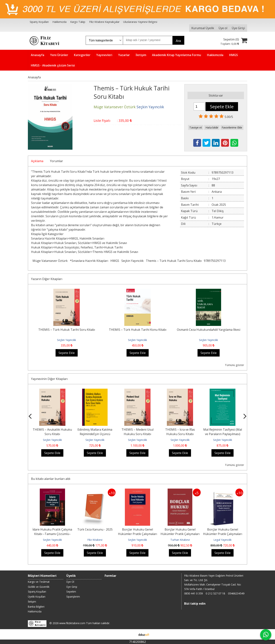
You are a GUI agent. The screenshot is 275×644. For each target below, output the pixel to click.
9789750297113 (215, 261)
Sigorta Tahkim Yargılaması (52, 429)
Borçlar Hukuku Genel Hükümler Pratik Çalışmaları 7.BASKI (180, 533)
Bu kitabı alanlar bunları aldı (50, 479)
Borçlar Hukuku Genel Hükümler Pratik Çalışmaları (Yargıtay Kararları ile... (222, 533)
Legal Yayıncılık (222, 539)
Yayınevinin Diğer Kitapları (49, 379)
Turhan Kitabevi (180, 539)
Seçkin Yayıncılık (132, 261)
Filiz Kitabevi (94, 539)
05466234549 (236, 593)
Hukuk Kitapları (42, 243)
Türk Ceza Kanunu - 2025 (95, 529)
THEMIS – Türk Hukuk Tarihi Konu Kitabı (137, 330)
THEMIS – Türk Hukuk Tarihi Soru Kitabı (66, 330)
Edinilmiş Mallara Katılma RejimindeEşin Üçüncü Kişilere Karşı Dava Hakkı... (137, 433)
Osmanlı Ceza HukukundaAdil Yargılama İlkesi (208, 330)
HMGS (114, 261)
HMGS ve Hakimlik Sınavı (110, 243)
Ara (178, 41)
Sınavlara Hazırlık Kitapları (49, 238)
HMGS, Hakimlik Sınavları (86, 238)
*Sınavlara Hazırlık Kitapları (89, 261)
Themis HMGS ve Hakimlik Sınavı (115, 252)
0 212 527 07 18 (215, 593)
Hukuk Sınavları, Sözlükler (72, 243)
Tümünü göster (234, 365)
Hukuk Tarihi (113, 247)
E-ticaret (132, 634)
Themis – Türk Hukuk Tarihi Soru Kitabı (174, 261)
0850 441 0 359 (193, 593)
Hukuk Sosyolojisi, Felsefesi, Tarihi (78, 247)
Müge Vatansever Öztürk (50, 261)
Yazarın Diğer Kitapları (46, 279)
